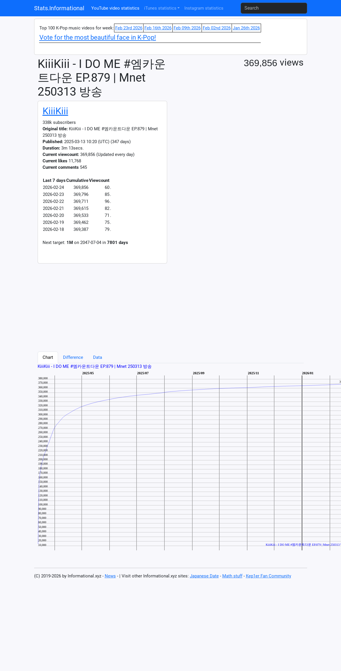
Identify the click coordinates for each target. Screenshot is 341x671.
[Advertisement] (109, 304)
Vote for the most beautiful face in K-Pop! (97, 37)
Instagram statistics (203, 8)
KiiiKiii (55, 111)
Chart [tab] (48, 357)
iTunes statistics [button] (160, 8)
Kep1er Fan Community (268, 576)
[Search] (274, 8)
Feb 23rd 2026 (128, 28)
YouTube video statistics (115, 8)
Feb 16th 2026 (158, 28)
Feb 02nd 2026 (217, 28)
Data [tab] (97, 357)
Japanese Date (204, 576)
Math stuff (232, 576)
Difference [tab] (73, 357)
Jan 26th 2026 (246, 28)
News (110, 576)
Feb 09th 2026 (187, 28)
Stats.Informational (59, 8)
